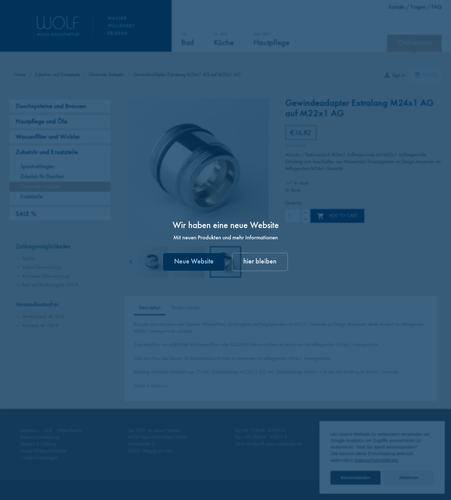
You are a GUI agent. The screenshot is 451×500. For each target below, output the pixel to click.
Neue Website (194, 261)
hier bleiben (260, 261)
